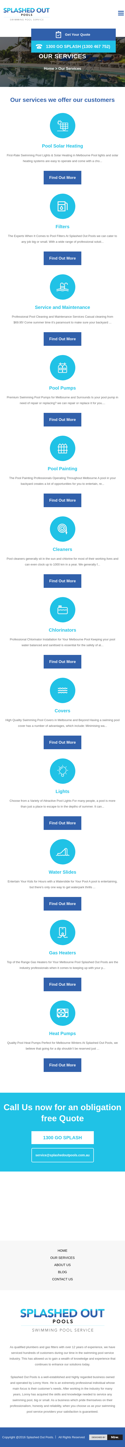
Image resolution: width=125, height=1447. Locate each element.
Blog (62, 1272)
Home (62, 1250)
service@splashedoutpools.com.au (62, 1155)
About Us (62, 1265)
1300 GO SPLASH (62, 1137)
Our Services (62, 1258)
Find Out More (62, 177)
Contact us (62, 1279)
